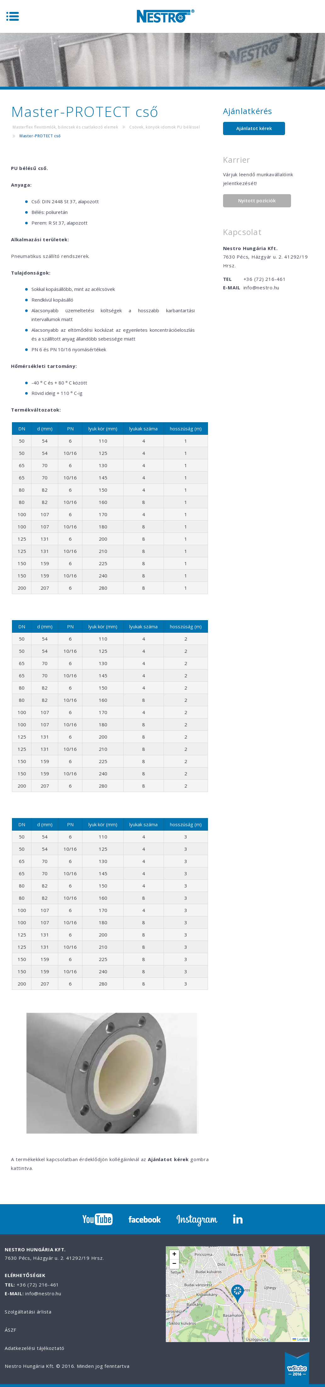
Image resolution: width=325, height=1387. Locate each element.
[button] (237, 1294)
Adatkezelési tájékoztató (34, 1348)
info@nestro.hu (262, 287)
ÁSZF (10, 1330)
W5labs (297, 1369)
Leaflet (300, 1339)
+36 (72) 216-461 (265, 279)
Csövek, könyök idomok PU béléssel (164, 127)
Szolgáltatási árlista (28, 1311)
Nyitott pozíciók (257, 200)
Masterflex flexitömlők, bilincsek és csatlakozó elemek (65, 127)
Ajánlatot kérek (254, 128)
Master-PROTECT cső (40, 136)
